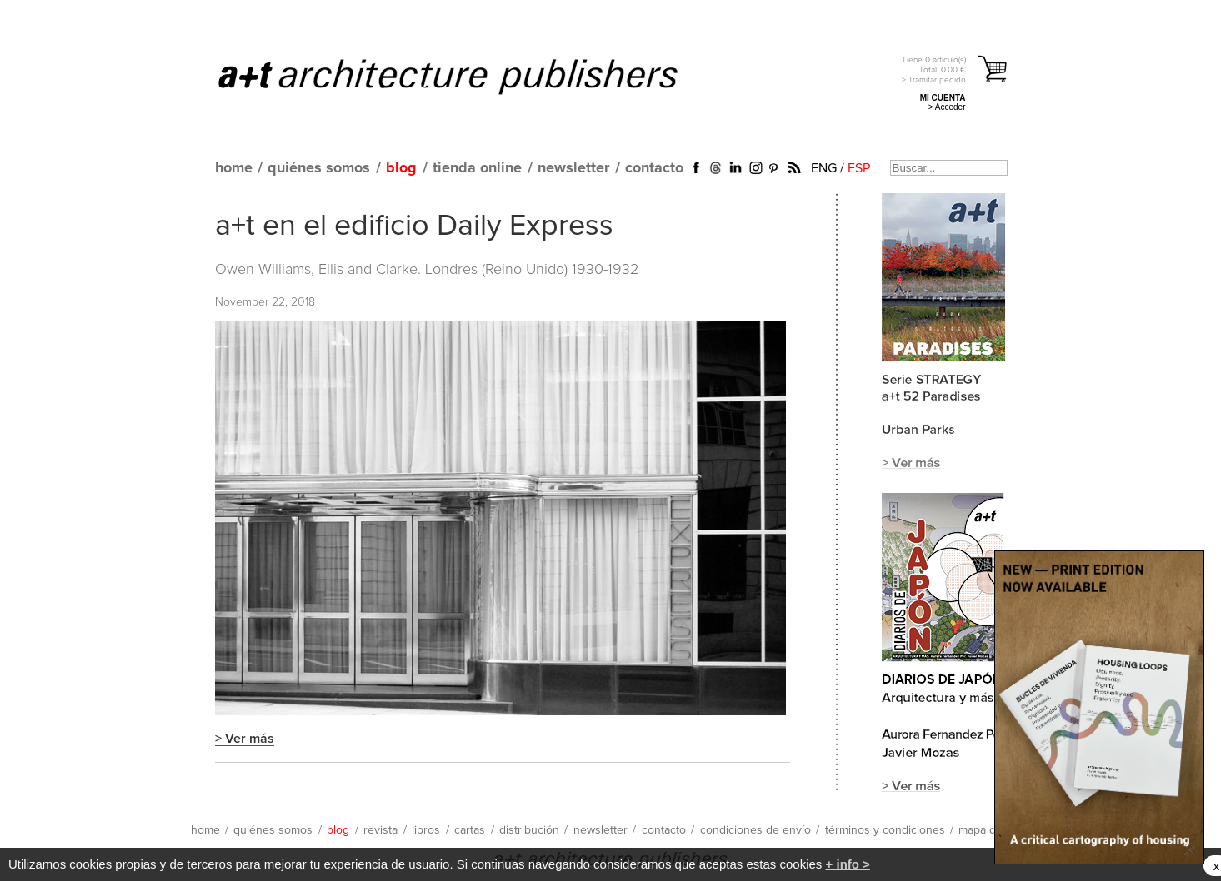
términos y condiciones (885, 830)
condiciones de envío (755, 830)
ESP (859, 168)
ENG (824, 168)
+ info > (848, 864)
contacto (654, 168)
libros (426, 830)
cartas (469, 830)
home (234, 168)
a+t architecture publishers (469, 76)
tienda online (477, 168)
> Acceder (947, 107)
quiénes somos (319, 168)
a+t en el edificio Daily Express (414, 226)
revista (380, 830)
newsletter (573, 168)
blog (401, 168)
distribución (529, 830)
